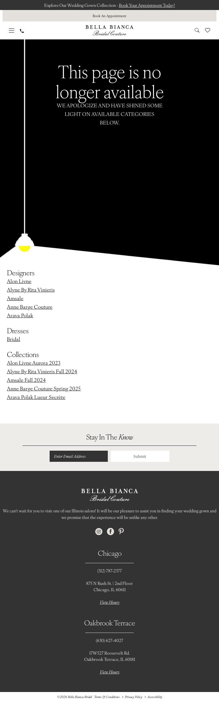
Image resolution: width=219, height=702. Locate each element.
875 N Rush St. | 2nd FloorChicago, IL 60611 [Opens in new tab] (109, 586)
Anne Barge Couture (29, 306)
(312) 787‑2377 (109, 571)
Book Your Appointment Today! (148, 5)
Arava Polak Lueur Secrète (36, 396)
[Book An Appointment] (109, 15)
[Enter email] (78, 456)
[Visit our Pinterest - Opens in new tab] (121, 532)
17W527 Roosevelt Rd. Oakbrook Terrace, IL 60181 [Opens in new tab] (109, 656)
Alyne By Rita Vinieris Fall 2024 (42, 371)
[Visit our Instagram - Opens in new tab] (99, 532)
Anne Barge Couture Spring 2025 (44, 388)
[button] (11, 30)
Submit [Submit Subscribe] (139, 456)
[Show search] (197, 30)
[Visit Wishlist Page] (207, 30)
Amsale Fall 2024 (26, 379)
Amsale (15, 298)
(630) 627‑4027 (109, 640)
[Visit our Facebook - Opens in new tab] (110, 532)
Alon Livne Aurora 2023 (33, 362)
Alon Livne (19, 280)
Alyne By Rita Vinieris (31, 289)
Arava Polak (20, 315)
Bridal (13, 338)
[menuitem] (109, 15)
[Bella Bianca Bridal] (109, 30)
